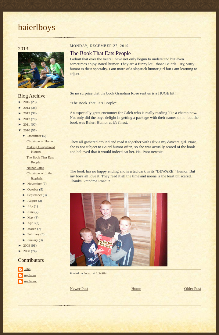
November (35, 183)
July (30, 206)
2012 (27, 119)
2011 (27, 124)
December (34, 135)
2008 (27, 251)
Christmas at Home (40, 141)
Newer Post (79, 288)
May (30, 217)
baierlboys (36, 27)
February (34, 234)
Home (136, 288)
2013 (27, 113)
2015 (27, 102)
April (31, 223)
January (33, 240)
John (27, 269)
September (35, 195)
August (32, 200)
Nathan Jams (35, 167)
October (33, 189)
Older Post (192, 288)
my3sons (30, 275)
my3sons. (30, 281)
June (30, 212)
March (32, 228)
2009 (27, 245)
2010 (27, 130)
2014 (27, 107)
